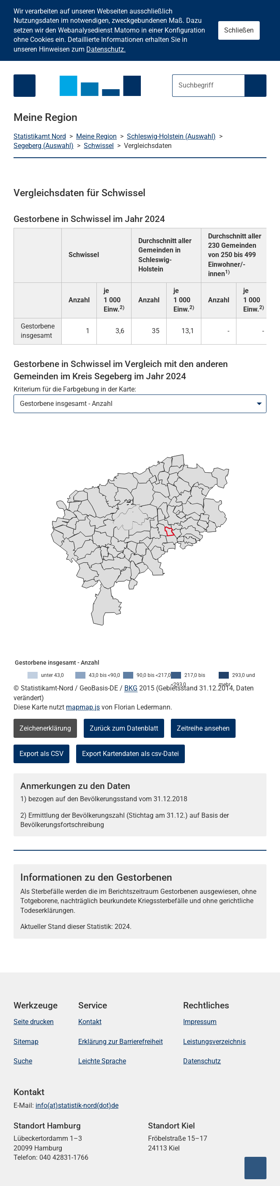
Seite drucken (34, 1022)
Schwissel (99, 146)
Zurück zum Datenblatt (124, 728)
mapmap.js (83, 707)
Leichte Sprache (102, 1061)
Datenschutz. (106, 49)
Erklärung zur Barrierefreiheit (120, 1042)
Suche (23, 1061)
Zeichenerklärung (45, 728)
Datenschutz (202, 1061)
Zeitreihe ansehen (203, 728)
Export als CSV (41, 754)
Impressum (200, 1022)
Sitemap (26, 1042)
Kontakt (90, 1022)
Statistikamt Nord (40, 136)
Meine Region (96, 136)
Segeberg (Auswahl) (44, 146)
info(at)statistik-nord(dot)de (77, 1105)
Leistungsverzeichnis (214, 1042)
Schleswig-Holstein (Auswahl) (171, 136)
